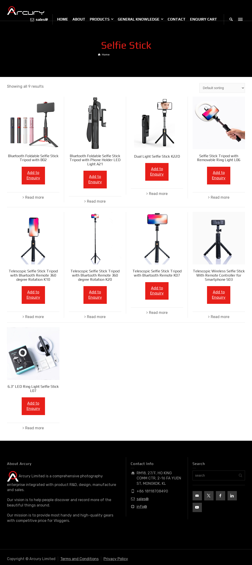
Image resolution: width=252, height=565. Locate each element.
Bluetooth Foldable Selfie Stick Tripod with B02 (33, 158)
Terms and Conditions (79, 559)
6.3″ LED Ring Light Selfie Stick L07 (33, 388)
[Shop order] (222, 88)
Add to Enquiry (33, 175)
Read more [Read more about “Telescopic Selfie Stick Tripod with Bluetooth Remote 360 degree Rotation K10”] (34, 317)
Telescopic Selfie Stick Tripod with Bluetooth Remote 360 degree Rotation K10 (33, 275)
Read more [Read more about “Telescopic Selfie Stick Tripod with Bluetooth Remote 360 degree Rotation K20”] (96, 317)
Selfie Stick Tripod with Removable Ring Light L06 (218, 158)
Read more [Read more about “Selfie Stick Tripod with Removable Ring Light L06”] (220, 197)
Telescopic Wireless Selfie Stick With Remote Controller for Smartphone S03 (219, 275)
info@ (142, 506)
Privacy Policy (116, 559)
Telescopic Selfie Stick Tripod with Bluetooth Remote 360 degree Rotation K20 (95, 275)
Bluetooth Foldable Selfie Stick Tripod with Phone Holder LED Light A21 (95, 160)
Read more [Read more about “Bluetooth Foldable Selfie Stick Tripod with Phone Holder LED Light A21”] (96, 201)
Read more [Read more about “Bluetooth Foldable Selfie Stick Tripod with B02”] (34, 197)
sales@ (143, 499)
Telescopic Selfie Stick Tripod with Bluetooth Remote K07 (157, 273)
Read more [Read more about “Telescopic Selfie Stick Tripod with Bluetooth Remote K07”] (158, 312)
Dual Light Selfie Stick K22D (157, 156)
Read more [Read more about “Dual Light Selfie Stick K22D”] (158, 193)
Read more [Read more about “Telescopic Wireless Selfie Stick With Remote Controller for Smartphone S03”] (220, 317)
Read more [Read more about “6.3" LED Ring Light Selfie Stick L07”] (34, 428)
